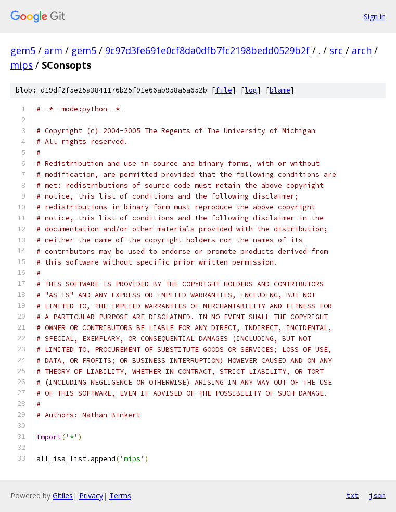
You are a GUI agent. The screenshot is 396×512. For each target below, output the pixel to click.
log (251, 90)
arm (53, 50)
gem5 (22, 50)
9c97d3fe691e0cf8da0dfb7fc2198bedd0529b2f (207, 50)
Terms (120, 496)
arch (362, 50)
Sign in (375, 16)
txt (352, 495)
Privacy (91, 496)
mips (21, 65)
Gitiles (63, 496)
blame (280, 90)
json (377, 495)
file (223, 90)
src (336, 50)
